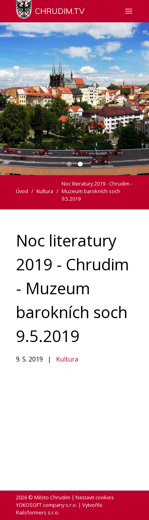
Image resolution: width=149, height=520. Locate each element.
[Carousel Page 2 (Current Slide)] (80, 164)
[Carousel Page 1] (69, 164)
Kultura (67, 359)
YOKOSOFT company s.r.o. (46, 504)
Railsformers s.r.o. (37, 512)
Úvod (22, 191)
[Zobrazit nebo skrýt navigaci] (129, 11)
